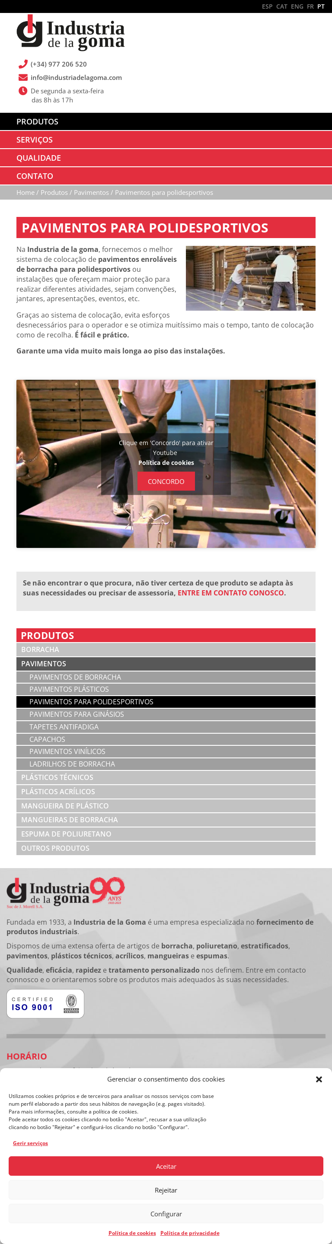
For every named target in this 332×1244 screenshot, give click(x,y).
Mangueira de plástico (65, 806)
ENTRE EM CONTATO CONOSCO (231, 593)
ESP (267, 6)
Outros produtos (55, 848)
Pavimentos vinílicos (67, 751)
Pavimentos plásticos (69, 689)
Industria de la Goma (70, 33)
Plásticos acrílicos (58, 791)
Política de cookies (132, 1233)
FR (310, 6)
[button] (319, 1079)
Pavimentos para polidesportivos (91, 701)
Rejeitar (166, 1190)
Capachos (47, 739)
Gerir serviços (30, 1143)
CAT (281, 6)
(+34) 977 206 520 (59, 64)
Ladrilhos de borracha (72, 764)
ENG (297, 6)
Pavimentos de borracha (75, 677)
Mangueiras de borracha (69, 819)
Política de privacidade (190, 1233)
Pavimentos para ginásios (76, 714)
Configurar (166, 1213)
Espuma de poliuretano (66, 834)
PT (321, 6)
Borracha (40, 649)
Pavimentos (43, 663)
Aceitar (166, 1166)
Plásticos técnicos (57, 777)
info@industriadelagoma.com (76, 77)
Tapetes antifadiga (64, 727)
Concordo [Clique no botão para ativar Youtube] (166, 481)
